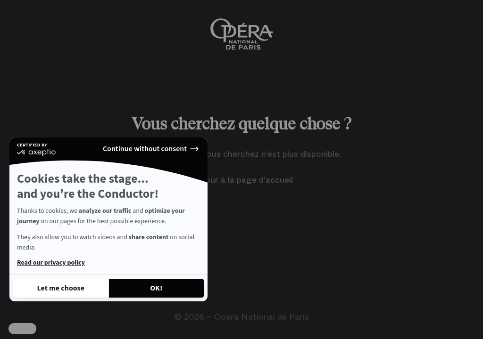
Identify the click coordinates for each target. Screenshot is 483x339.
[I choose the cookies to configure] (60, 288)
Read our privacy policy (51, 262)
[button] (22, 328)
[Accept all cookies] (156, 288)
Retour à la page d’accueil (242, 180)
